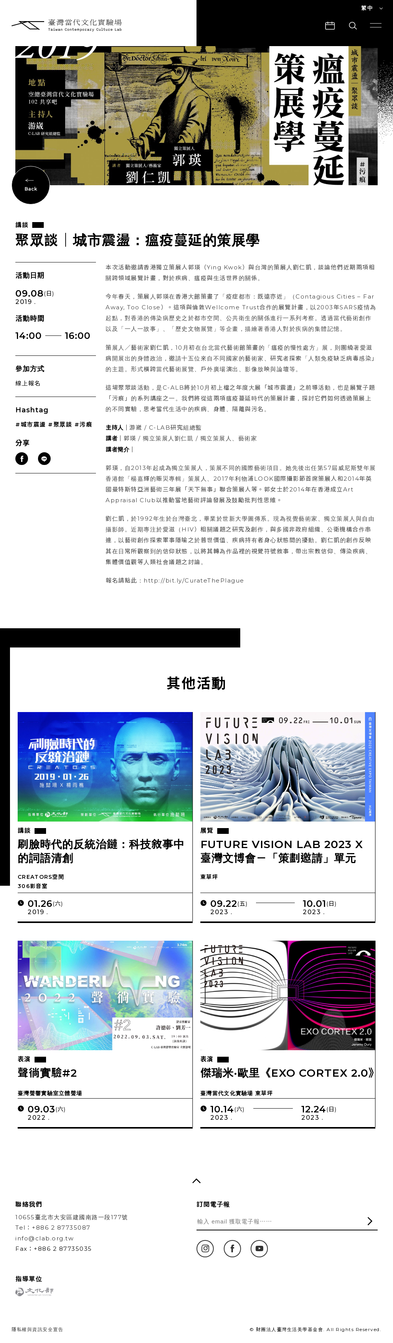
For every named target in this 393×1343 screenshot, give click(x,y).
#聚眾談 (60, 432)
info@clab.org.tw (44, 1238)
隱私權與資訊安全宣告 (37, 1329)
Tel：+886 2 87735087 (53, 1227)
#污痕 (83, 432)
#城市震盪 (30, 432)
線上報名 (28, 391)
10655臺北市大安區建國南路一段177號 (71, 1217)
